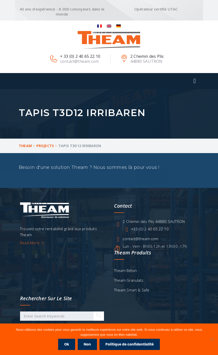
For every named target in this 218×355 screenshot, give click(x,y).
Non (87, 344)
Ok (66, 344)
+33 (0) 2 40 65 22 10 (150, 228)
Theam (25, 145)
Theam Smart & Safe (131, 289)
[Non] (211, 339)
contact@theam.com (140, 238)
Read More (32, 242)
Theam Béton (125, 270)
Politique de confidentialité (129, 344)
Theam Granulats (128, 280)
